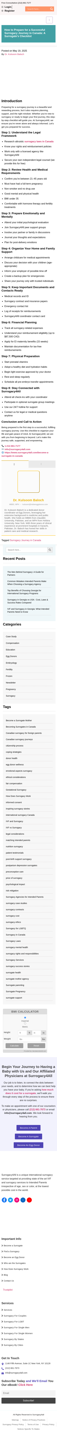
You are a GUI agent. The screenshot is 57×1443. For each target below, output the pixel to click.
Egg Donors (11, 656)
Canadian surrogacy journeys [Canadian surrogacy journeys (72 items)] (19, 739)
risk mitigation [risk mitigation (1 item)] (12, 890)
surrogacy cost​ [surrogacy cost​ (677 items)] (12, 916)
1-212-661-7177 (12, 446)
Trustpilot (8, 1290)
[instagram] (16, 1200)
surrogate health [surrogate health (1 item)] (13, 972)
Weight (7, 1039)
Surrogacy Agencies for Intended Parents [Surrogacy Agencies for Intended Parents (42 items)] (24, 897)
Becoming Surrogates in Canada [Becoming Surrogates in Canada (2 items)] (21, 727)
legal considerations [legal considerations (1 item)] (15, 834)
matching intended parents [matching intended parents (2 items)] (18, 840)
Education (10, 650)
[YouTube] (29, 1200)
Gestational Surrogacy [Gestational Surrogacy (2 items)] (16, 790)
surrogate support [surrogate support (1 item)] (14, 998)
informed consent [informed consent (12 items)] (14, 802)
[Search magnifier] (51, 8)
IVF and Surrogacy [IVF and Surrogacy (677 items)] (14, 821)
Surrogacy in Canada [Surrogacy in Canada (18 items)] (15, 935)
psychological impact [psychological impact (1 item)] (15, 884)
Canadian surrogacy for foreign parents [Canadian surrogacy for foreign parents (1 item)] (24, 733)
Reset (36, 1046)
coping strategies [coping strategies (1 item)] (14, 752)
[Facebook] (4, 1200)
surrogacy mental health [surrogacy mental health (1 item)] (17, 947)
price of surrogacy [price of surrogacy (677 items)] (14, 878)
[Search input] (37, 8)
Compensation (12, 643)
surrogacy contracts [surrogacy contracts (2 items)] (15, 909)
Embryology (11, 663)
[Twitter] (10, 1200)
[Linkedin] (22, 1200)
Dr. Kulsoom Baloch (14, 54)
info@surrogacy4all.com (17, 449)
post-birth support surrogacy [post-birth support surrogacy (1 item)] (19, 859)
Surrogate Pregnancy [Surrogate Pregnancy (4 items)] (15, 991)
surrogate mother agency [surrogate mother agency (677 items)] (17, 979)
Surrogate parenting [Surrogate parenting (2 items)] (15, 985)
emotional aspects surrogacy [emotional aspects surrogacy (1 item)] (19, 771)
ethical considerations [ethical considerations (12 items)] (16, 777)
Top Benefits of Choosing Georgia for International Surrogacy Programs (24, 592)
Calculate (14, 1046)
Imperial (25, 1021)
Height (7, 1032)
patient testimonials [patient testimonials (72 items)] (15, 853)
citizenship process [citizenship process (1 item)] (14, 746)
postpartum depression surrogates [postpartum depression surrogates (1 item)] (21, 865)
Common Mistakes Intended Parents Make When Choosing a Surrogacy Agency (26, 582)
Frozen (9, 676)
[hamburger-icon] (49, 20)
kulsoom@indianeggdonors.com (35, 504)
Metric (25, 1027)
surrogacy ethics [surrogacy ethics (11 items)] (13, 922)
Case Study (11, 636)
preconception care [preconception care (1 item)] (14, 872)
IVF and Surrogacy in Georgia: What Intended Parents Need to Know (28, 610)
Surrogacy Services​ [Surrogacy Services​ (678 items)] (15, 960)
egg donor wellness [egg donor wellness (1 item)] (15, 764)
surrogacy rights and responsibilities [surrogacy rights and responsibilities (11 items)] (22, 953)
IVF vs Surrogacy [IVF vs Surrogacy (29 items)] (14, 827)
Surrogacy (10, 696)
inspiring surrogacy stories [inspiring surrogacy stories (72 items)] (18, 809)
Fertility (9, 669)
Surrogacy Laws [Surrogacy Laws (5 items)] (13, 941)
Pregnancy (11, 689)
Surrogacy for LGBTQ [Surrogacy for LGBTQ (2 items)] (16, 928)
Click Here (25, 1384)
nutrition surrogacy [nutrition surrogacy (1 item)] (14, 846)
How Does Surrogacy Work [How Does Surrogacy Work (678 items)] (18, 796)
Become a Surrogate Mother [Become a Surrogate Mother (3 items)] (19, 720)
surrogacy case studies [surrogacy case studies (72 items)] (16, 903)
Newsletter (11, 682)
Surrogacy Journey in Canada (25, 540)
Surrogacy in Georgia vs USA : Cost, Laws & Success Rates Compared (27, 601)
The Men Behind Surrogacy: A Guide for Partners (25, 573)
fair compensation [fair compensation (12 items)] (14, 783)
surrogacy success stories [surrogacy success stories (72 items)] (18, 966)
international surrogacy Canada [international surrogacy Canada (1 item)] (20, 815)
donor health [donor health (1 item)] (11, 758)
